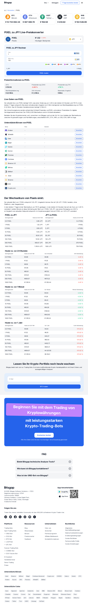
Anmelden (79, 130)
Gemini (74, 576)
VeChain (41, 601)
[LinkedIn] (34, 517)
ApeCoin (22, 591)
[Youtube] (10, 517)
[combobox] (75, 39)
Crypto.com (50, 576)
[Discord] (29, 517)
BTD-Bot (9, 539)
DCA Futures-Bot (11, 553)
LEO (25, 597)
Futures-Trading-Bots (11, 548)
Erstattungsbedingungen (73, 535)
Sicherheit (48, 531)
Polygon (53, 597)
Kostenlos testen (44, 435)
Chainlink (7, 594)
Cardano (77, 591)
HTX (80, 576)
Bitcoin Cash (68, 591)
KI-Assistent (8, 557)
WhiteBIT (35, 579)
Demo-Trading (9, 562)
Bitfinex (21, 576)
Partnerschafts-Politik (72, 541)
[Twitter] (20, 517)
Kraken (7, 579)
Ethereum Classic (66, 594)
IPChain (7, 597)
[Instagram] (25, 517)
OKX (20, 579)
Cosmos (15, 594)
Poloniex (27, 579)
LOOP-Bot (9, 542)
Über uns (48, 528)
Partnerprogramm (51, 533)
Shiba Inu (76, 597)
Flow (75, 594)
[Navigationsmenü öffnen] (82, 2)
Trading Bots (8, 528)
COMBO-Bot (10, 551)
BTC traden (44, 386)
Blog (26, 528)
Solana (7, 601)
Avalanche (30, 591)
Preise (6, 565)
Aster (6, 576)
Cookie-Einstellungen (72, 544)
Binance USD (51, 591)
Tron (20, 601)
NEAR (38, 597)
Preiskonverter (29, 536)
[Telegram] (5, 517)
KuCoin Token (17, 597)
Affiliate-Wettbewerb (51, 536)
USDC (26, 601)
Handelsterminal (9, 560)
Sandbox (68, 597)
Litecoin (31, 597)
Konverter (11, 10)
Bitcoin (60, 591)
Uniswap (33, 601)
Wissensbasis (29, 531)
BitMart (43, 579)
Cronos (23, 594)
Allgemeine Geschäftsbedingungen (72, 529)
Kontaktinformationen (52, 539)
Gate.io (67, 576)
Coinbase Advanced (38, 576)
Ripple (60, 597)
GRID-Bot (9, 533)
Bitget (28, 576)
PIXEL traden (44, 73)
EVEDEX (59, 576)
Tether (14, 601)
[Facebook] (15, 517)
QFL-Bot (9, 544)
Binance (13, 576)
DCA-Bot (9, 536)
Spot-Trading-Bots (10, 531)
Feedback (28, 539)
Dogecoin (47, 594)
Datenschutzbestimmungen (74, 533)
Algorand (13, 591)
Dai (29, 594)
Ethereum (55, 594)
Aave (6, 591)
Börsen (27, 533)
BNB (43, 591)
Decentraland (37, 594)
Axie (38, 591)
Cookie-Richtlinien (71, 538)
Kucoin (14, 579)
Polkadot (45, 597)
